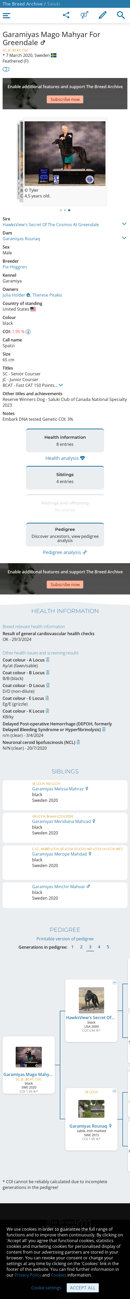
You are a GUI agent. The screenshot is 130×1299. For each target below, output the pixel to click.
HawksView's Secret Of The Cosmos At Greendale (51, 209)
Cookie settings (46, 1288)
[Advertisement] (65, 86)
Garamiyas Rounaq (21, 223)
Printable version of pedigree (65, 885)
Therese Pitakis (47, 279)
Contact (65, 1211)
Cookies (58, 1275)
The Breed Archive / (24, 4)
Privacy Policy (28, 1275)
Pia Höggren (15, 251)
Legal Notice (65, 1200)
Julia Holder (16, 279)
